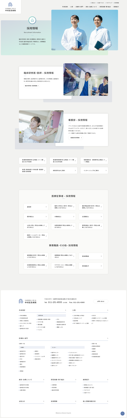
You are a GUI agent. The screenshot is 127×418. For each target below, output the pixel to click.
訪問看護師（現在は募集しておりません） (63, 226)
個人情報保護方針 (95, 401)
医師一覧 (94, 343)
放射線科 (37, 354)
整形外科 (22, 356)
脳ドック (22, 326)
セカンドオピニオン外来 (25, 323)
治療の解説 (23, 390)
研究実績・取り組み (63, 380)
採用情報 (116, 3)
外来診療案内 (23, 315)
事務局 (21, 371)
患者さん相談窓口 (24, 320)
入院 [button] (71, 7)
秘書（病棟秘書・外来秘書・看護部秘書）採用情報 (32, 170)
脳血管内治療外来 (61, 324)
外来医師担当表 (24, 318)
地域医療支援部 (96, 356)
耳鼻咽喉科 (23, 367)
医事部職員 (85, 256)
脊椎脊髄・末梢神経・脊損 (44, 319)
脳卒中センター (55, 352)
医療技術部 (95, 354)
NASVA (94, 315)
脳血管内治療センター (57, 363)
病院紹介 (95, 380)
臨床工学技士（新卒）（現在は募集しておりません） (63, 207)
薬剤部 (94, 351)
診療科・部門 (63, 338)
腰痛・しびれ (60, 327)
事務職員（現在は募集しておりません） (63, 256)
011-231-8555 (55, 302)
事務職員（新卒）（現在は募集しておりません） (36, 256)
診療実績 (54, 385)
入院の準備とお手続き (78, 315)
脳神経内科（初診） (24, 328)
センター (54, 347)
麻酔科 (36, 351)
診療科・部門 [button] (79, 7)
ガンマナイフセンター (57, 360)
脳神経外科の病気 (24, 385)
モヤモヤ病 (40, 322)
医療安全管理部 (96, 346)
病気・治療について (31, 380)
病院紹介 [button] (116, 7)
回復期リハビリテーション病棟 (99, 318)
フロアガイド (87, 390)
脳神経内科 (23, 354)
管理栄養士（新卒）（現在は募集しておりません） (91, 226)
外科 (21, 359)
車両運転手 (85, 266)
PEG (58, 319)
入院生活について (77, 318)
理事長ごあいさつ (88, 385)
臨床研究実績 (55, 390)
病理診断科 (37, 359)
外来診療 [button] (65, 7)
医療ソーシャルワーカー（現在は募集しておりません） (36, 236)
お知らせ (93, 3)
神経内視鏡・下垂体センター (76, 358)
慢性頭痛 (40, 324)
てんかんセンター (73, 352)
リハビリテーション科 (40, 356)
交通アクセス (101, 3)
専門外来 (40, 315)
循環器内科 (23, 361)
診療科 (22, 347)
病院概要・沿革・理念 (89, 387)
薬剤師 (29, 207)
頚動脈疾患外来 (61, 322)
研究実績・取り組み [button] (105, 7)
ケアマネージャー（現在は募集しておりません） (63, 266)
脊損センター (72, 363)
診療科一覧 (22, 343)
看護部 (94, 349)
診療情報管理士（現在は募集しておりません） (36, 266)
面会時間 (75, 320)
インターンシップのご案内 (91, 170)
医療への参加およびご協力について (99, 322)
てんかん (40, 330)
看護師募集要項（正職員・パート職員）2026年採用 (63, 161)
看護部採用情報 (75, 137)
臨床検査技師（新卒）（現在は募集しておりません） (91, 207)
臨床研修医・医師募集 (31, 86)
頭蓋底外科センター (56, 358)
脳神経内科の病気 (24, 387)
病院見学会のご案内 (59, 170)
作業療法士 (58, 217)
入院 (90, 310)
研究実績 (54, 387)
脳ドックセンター (73, 365)
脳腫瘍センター (55, 355)
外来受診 (42, 310)
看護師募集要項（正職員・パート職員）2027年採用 (32, 161)
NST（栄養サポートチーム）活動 (81, 323)
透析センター (55, 365)
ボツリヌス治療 (41, 327)
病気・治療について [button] (91, 7)
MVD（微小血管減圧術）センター (77, 355)
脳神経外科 (23, 351)
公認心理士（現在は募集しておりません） (36, 226)
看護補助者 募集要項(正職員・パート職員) (94, 161)
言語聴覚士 (85, 217)
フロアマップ (109, 3)
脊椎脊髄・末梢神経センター (76, 360)
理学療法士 (30, 217)
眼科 (21, 364)
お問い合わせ (100, 301)
